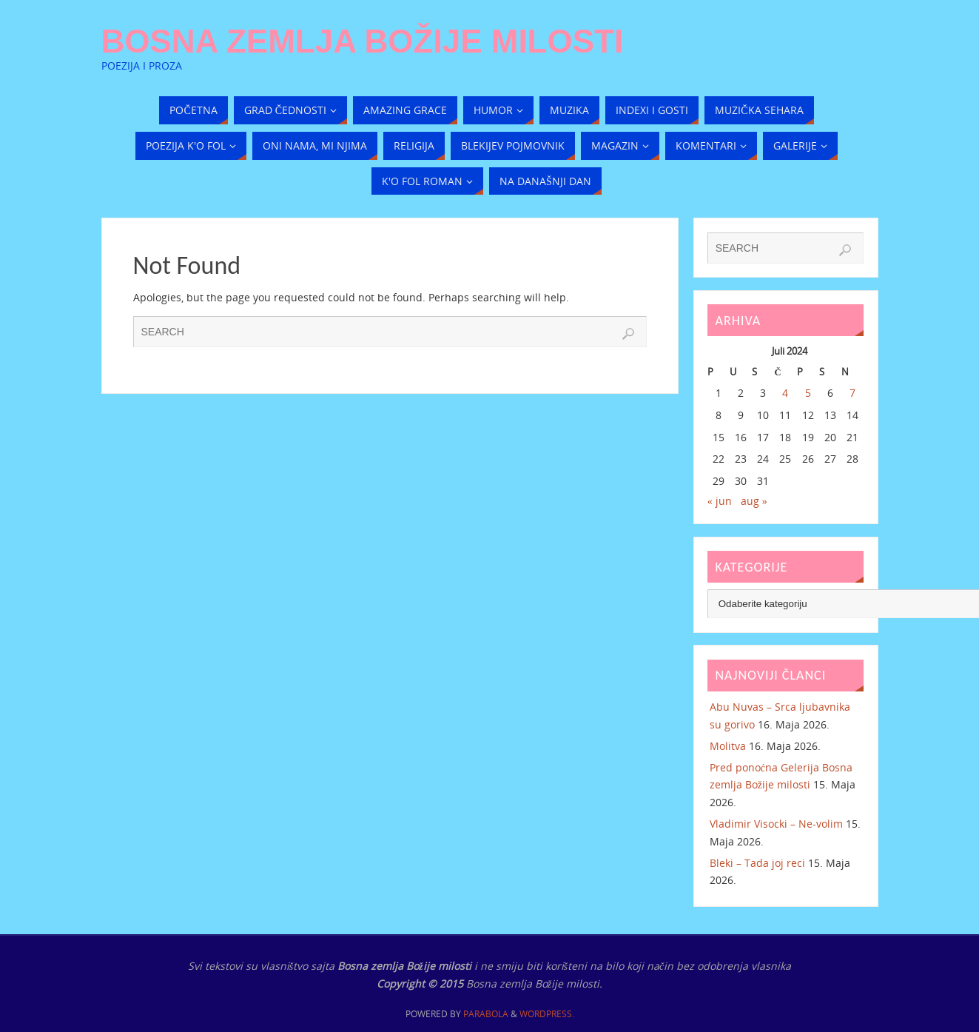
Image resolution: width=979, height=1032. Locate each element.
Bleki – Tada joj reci (757, 863)
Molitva (728, 746)
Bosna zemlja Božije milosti (362, 41)
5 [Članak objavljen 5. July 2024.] (808, 393)
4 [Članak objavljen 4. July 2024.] (785, 393)
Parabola (485, 1014)
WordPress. (546, 1014)
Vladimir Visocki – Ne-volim (776, 824)
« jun (719, 501)
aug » (754, 501)
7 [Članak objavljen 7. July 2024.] (852, 393)
